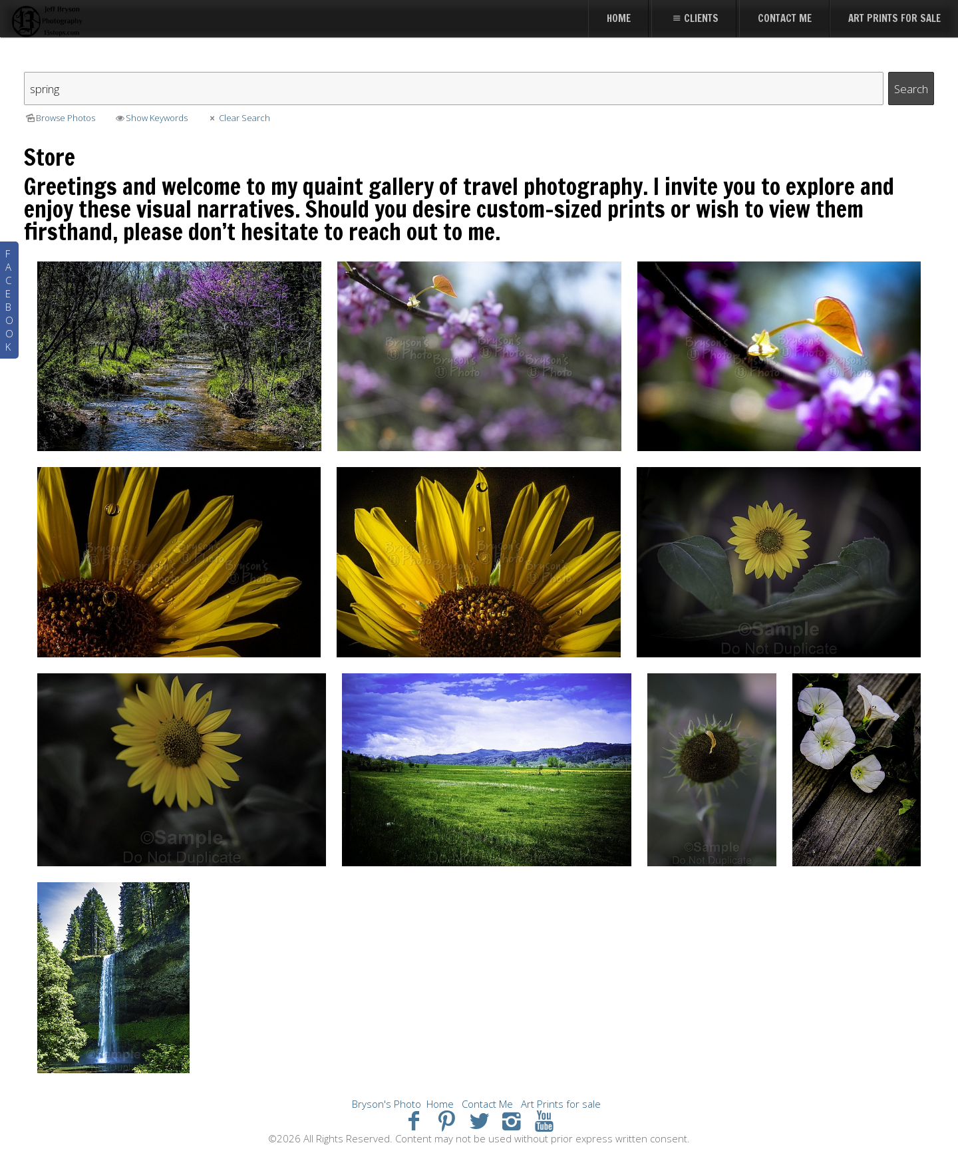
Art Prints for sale (561, 1103)
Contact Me (487, 1103)
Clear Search (237, 118)
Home (440, 1103)
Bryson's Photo (386, 1103)
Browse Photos (59, 118)
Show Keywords (151, 118)
